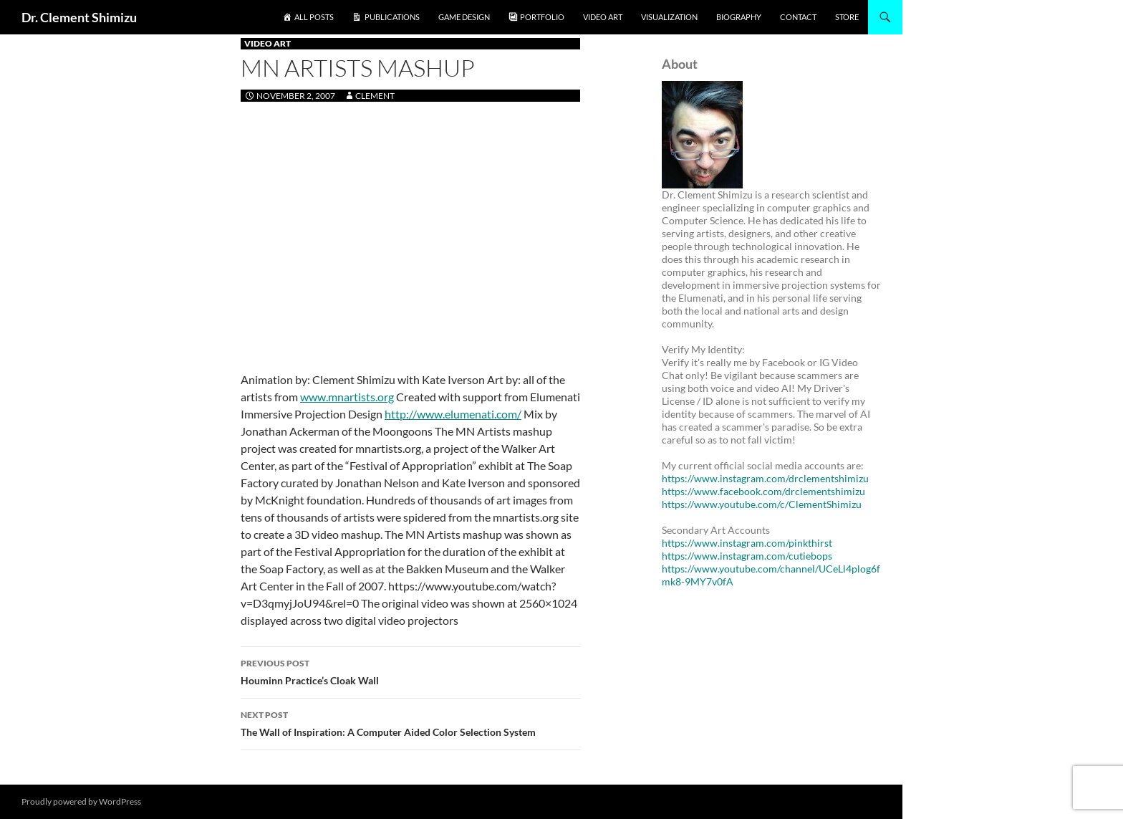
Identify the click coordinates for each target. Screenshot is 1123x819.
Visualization (669, 16)
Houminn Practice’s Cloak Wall (410, 670)
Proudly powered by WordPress (81, 801)
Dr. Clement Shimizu (79, 17)
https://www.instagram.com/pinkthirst (747, 543)
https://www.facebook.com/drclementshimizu (763, 491)
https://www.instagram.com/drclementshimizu (765, 478)
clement (375, 95)
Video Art (602, 16)
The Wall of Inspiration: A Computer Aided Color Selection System (410, 722)
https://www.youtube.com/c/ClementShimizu (762, 504)
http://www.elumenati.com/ (453, 414)
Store (847, 16)
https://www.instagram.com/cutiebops (747, 556)
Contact (798, 16)
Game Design (464, 16)
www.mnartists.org (347, 396)
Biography (738, 16)
